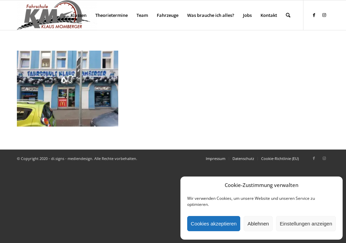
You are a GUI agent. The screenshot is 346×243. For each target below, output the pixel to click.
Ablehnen (258, 223)
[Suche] (288, 15)
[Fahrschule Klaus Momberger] (57, 15)
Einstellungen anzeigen (306, 223)
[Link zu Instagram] (324, 15)
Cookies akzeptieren (214, 223)
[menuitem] (78, 15)
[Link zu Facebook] (314, 15)
